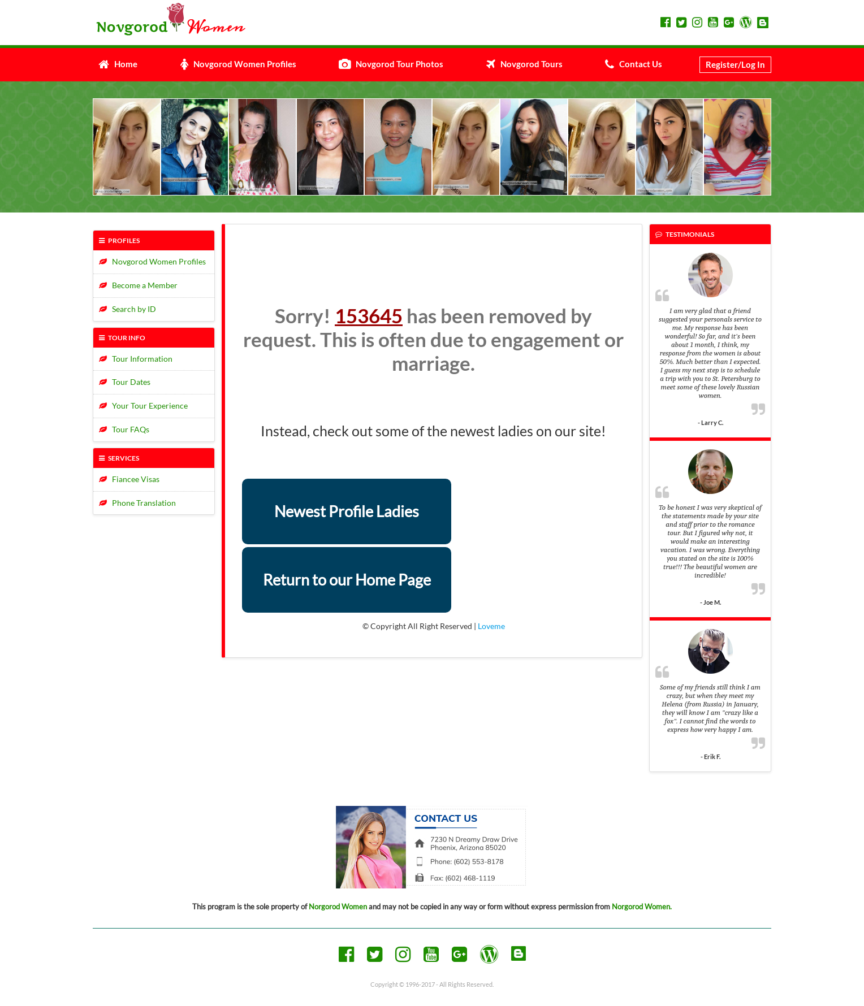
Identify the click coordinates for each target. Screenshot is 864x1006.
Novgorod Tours (524, 64)
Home (117, 64)
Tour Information (135, 358)
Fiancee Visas (129, 479)
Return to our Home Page (347, 579)
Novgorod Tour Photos (391, 64)
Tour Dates (124, 382)
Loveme (491, 626)
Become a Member (138, 285)
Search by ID (127, 309)
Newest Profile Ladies (346, 511)
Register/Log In (735, 64)
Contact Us (633, 64)
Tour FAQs (124, 429)
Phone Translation (137, 503)
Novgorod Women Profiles (238, 64)
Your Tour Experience (143, 405)
